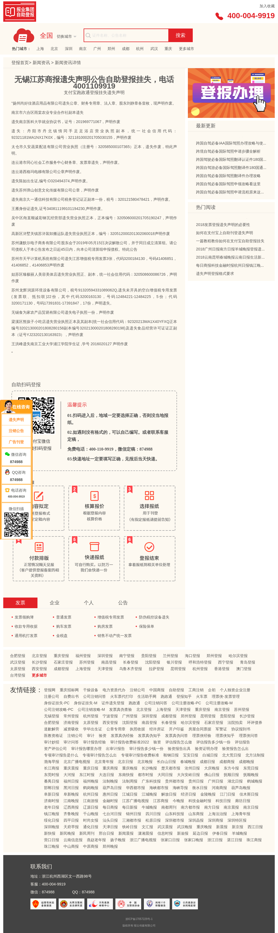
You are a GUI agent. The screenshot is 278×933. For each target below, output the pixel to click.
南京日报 (250, 807)
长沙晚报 (149, 768)
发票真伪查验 (120, 709)
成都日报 (207, 761)
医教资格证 (53, 735)
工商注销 (196, 690)
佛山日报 (211, 774)
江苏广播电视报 (135, 801)
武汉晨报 (165, 827)
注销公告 (16, 431)
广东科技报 (151, 781)
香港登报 (221, 669)
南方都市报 (190, 807)
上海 (40, 48)
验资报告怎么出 (235, 748)
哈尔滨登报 (238, 656)
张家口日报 (170, 840)
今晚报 (178, 801)
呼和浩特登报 (200, 662)
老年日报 (51, 807)
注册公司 (51, 696)
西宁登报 (225, 662)
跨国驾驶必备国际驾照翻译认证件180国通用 (233, 160)
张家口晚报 (193, 840)
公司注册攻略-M (219, 703)
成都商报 (227, 761)
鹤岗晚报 (90, 788)
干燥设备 (90, 690)
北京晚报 (145, 761)
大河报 (69, 774)
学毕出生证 (92, 729)
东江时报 (86, 774)
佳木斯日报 (248, 794)
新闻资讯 (42, 62)
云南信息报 (73, 840)
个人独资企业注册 (235, 690)
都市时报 (145, 774)
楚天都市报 (170, 768)
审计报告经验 (94, 742)
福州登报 (83, 656)
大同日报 (165, 774)
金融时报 (110, 801)
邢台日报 (106, 833)
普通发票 (63, 617)
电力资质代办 (114, 690)
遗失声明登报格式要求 (215, 274)
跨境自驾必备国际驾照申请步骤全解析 (228, 152)
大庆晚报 (211, 768)
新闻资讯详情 (68, 62)
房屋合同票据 (199, 729)
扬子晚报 (117, 840)
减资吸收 (71, 729)
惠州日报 (110, 794)
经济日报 (188, 794)
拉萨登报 (156, 669)
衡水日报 (199, 788)
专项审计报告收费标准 (140, 755)
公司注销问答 (94, 696)
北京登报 (39, 656)
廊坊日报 (242, 801)
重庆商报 (110, 768)
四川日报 (153, 814)
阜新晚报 (71, 794)
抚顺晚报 (250, 774)
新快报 (49, 833)
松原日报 (153, 820)
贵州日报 (196, 781)
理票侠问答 (248, 735)
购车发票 (63, 626)
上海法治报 (217, 814)
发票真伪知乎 (149, 735)
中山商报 (71, 846)
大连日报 (106, 774)
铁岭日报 (129, 827)
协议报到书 (240, 729)
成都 (125, 48)
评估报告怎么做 (178, 742)
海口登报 (192, 656)
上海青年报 (240, 814)
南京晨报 (231, 807)
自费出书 (71, 696)
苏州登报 (86, 662)
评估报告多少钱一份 (213, 742)
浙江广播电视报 (143, 840)
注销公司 (137, 690)
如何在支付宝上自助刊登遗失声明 (224, 234)
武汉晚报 (184, 827)
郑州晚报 (110, 846)
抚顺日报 (231, 774)
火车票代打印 (121, 696)
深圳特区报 (237, 820)
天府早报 (71, 827)
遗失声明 (16, 419)
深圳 (68, 48)
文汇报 (147, 827)
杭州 (140, 48)
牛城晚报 (149, 807)
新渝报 (182, 833)
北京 (54, 48)
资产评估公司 (55, 748)
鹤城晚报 (254, 781)
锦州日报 (133, 814)
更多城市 (186, 48)
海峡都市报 (158, 788)
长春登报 (130, 662)
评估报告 (242, 742)
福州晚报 (90, 781)
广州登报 (129, 716)
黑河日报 (71, 788)
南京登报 (222, 709)
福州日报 (71, 781)
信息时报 (165, 833)
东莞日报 (250, 768)
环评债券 (254, 722)
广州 (97, 48)
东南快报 (126, 774)
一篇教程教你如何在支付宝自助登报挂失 (230, 242)
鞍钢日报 (171, 755)
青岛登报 (247, 662)
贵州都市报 (174, 781)
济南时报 (51, 801)
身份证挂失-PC (57, 703)
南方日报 (211, 807)
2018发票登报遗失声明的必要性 (223, 226)
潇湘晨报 (145, 833)
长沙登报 (39, 662)
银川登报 (174, 662)
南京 (83, 48)
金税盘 (62, 635)
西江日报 (255, 827)
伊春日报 (220, 833)
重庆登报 (61, 656)
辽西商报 (71, 807)
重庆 (168, 48)
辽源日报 (90, 807)
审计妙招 (51, 742)
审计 (90, 735)
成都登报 (61, 669)
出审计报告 (115, 748)
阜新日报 (51, 794)
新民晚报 (67, 833)
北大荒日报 (231, 755)
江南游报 (90, 801)
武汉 (154, 48)
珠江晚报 (51, 846)
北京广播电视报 (77, 761)
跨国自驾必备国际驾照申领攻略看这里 (228, 185)
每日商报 (110, 807)
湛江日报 (234, 840)
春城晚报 (187, 761)
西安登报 (39, 669)
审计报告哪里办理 (86, 748)
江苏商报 (160, 801)
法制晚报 (110, 781)
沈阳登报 (152, 662)
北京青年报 (103, 761)
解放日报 (168, 794)
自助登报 (176, 690)
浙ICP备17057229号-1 (139, 919)
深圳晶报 (196, 820)
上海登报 (83, 669)
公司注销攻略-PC (58, 709)
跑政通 (166, 696)
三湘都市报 (131, 820)
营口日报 (51, 840)
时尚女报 (90, 820)
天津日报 (110, 827)
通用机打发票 (26, 635)
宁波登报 (110, 716)
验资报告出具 (179, 748)
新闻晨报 (126, 833)
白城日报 (210, 755)
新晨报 (222, 827)
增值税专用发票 (110, 617)
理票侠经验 (201, 735)
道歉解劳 (51, 729)
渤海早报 (51, 761)
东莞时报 (51, 774)
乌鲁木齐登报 (130, 669)
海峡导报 (180, 788)
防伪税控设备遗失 (154, 617)
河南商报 (219, 788)
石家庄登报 (63, 662)
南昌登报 (108, 662)
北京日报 (125, 761)
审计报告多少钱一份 (146, 748)
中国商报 (157, 690)
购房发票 (105, 626)
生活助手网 (146, 696)
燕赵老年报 (96, 840)
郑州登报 (214, 656)
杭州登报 (200, 669)
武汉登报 (17, 662)
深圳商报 (215, 820)
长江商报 (51, 768)
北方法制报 (254, 755)
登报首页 (20, 62)
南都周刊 (168, 807)
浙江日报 (215, 840)
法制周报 (129, 781)
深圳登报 (105, 656)
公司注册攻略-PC (186, 703)
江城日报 (129, 794)
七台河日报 (112, 814)
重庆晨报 (71, 768)
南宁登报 (126, 656)
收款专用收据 (26, 626)
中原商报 (90, 846)
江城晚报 (149, 794)
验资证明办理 (206, 748)
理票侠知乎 (225, 735)
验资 (102, 735)
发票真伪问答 (176, 735)
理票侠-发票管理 (226, 696)
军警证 (221, 729)
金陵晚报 (208, 794)
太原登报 (17, 669)
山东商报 (196, 814)
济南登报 (71, 722)
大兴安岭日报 (188, 774)
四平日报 (71, 820)
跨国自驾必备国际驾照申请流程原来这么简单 (234, 193)
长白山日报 (166, 761)
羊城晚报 (239, 833)
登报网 (49, 690)
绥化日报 (51, 820)
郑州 (111, 48)
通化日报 (90, 827)
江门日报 (227, 794)
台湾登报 (17, 675)
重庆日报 (90, 768)
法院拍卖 (235, 722)
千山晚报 (90, 814)
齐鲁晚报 (71, 814)
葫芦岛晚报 (240, 788)
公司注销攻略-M (91, 709)
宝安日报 (190, 755)
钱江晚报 (51, 814)
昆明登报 (178, 669)
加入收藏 (267, 6)
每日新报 (129, 807)
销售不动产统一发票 (114, 635)
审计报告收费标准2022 (129, 742)
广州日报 (215, 781)
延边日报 (200, 833)
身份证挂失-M (85, 703)
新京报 (237, 827)
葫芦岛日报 (112, 788)
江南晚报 (71, 801)
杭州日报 (90, 794)
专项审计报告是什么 (61, 755)
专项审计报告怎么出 (100, 755)
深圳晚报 (51, 827)
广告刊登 (16, 442)
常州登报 (71, 716)
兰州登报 (170, 656)
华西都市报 (135, 788)
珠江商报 (254, 840)
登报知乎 (184, 696)
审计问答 (71, 742)
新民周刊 (86, 833)
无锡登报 (51, 716)
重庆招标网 (69, 690)
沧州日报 (192, 768)
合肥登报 (17, 656)
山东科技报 (174, 814)
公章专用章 (115, 729)
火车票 (201, 696)
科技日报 (223, 801)
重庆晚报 (129, 768)
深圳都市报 (174, 820)
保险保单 (146, 626)
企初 (212, 690)
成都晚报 (246, 761)
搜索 (180, 35)
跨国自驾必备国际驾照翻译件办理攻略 (228, 177)
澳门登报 (243, 669)
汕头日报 (110, 820)
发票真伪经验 (122, 735)
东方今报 (231, 768)
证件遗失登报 (113, 703)
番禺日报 (51, 781)
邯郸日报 (51, 788)
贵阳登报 (148, 656)
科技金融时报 (199, 801)
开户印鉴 (176, 729)
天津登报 (105, 669)
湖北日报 (235, 781)
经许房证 (157, 729)
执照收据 (137, 729)
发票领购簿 (24, 617)
